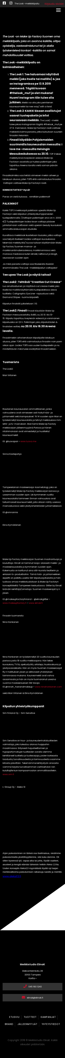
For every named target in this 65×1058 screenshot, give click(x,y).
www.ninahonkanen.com (48, 686)
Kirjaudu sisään (54, 4)
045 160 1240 (32, 986)
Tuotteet (30, 1017)
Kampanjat (48, 1017)
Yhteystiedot (51, 1024)
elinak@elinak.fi (32, 997)
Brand (9, 1024)
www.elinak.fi (36, 603)
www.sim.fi (8, 774)
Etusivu (14, 1017)
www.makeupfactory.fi (15, 603)
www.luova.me (28, 441)
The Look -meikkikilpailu (27, 3)
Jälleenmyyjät (27, 1024)
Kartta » (33, 978)
